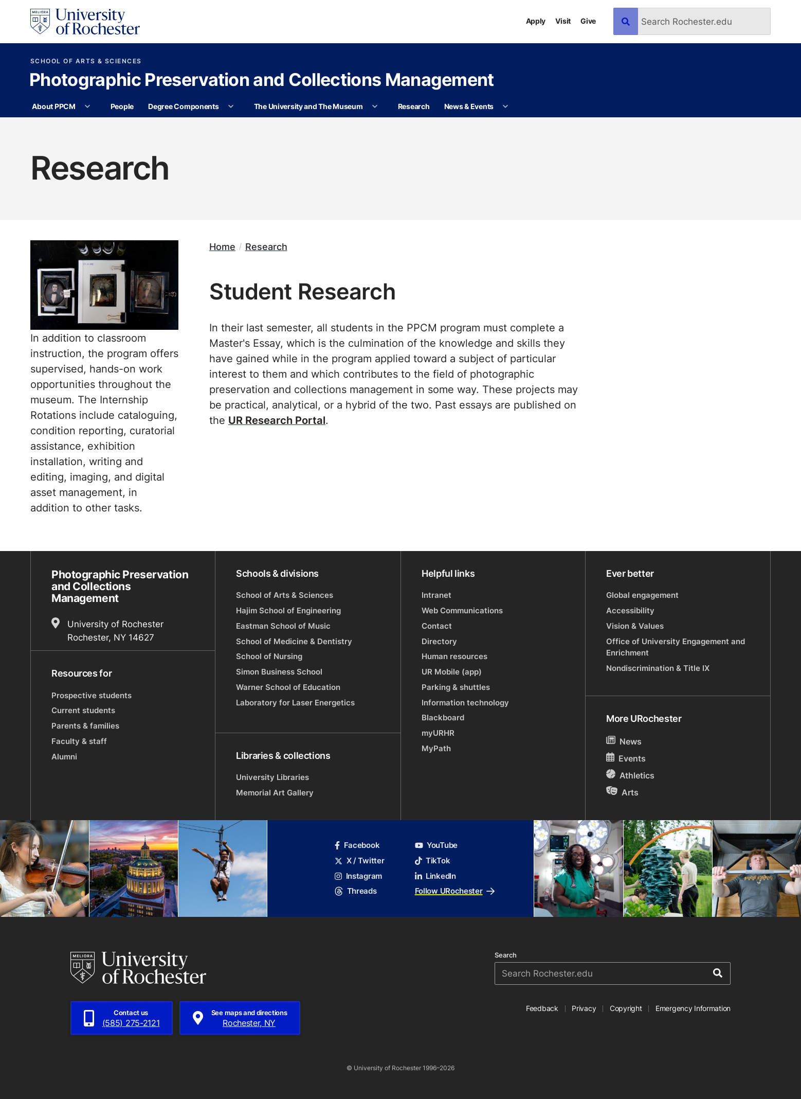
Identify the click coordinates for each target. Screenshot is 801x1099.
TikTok (432, 860)
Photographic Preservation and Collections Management (261, 81)
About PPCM (53, 106)
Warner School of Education (288, 687)
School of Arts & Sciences (86, 61)
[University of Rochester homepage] (85, 21)
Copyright (626, 1008)
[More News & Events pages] (506, 106)
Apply (536, 21)
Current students (83, 710)
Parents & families (85, 725)
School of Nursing (269, 656)
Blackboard (443, 717)
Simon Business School (279, 671)
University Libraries (272, 777)
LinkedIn (435, 876)
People (122, 106)
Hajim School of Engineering (288, 610)
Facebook (357, 845)
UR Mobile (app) (452, 671)
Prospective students (91, 695)
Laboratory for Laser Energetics (295, 702)
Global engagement (642, 595)
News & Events (469, 106)
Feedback (542, 1008)
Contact (437, 626)
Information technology (465, 702)
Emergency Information (693, 1008)
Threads (355, 890)
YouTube (436, 845)
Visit (563, 21)
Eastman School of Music (283, 626)
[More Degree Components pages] (231, 106)
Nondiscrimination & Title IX (657, 668)
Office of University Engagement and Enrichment (675, 647)
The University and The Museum (308, 106)
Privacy (584, 1008)
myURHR (438, 733)
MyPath (436, 748)
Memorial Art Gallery (275, 792)
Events (626, 758)
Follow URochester (455, 890)
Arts (622, 792)
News (624, 741)
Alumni (64, 756)
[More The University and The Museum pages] (375, 106)
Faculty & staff (79, 741)
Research (414, 106)
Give (588, 21)
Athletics (630, 775)
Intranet (436, 595)
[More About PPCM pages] (87, 106)
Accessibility (630, 610)
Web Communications (462, 610)
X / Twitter (359, 860)
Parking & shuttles (456, 687)
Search (506, 955)
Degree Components (183, 106)
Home (222, 246)
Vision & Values (635, 626)
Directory (439, 641)
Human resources (454, 656)
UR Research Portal (276, 420)
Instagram (358, 876)
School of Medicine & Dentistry (294, 641)
